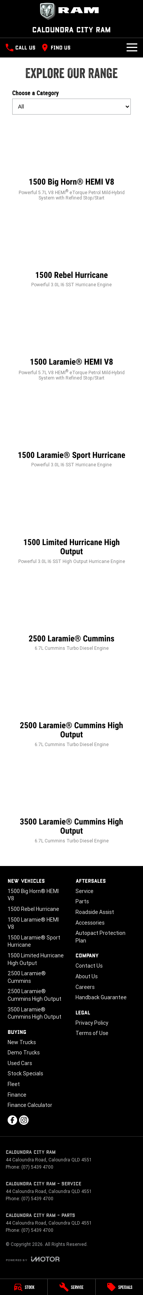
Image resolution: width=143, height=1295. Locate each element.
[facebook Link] (12, 1120)
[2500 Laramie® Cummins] (71, 615)
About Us (87, 976)
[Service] (71, 1287)
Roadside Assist (95, 912)
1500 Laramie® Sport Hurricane (34, 941)
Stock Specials (25, 1073)
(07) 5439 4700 (37, 1167)
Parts (82, 901)
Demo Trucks (24, 1052)
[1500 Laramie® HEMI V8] (71, 341)
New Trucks (22, 1042)
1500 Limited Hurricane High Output (36, 959)
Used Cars (20, 1063)
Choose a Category (71, 102)
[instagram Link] (24, 1120)
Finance (17, 1094)
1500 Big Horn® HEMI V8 (33, 895)
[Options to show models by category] (71, 107)
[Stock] (23, 1287)
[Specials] (119, 1287)
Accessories (90, 922)
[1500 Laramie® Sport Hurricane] (71, 431)
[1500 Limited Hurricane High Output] (71, 523)
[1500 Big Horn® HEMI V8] (71, 161)
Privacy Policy (92, 1022)
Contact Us (89, 965)
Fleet (14, 1084)
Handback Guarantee (101, 997)
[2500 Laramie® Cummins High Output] (71, 706)
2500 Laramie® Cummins (27, 977)
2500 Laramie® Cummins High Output (34, 995)
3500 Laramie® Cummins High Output (34, 1013)
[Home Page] (71, 11)
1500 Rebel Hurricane (33, 909)
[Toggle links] (32, 1259)
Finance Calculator (30, 1105)
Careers (85, 987)
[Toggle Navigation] (132, 47)
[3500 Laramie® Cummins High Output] (71, 802)
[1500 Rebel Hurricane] (71, 251)
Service (84, 891)
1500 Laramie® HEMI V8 (33, 923)
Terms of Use (92, 1033)
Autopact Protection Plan (100, 937)
